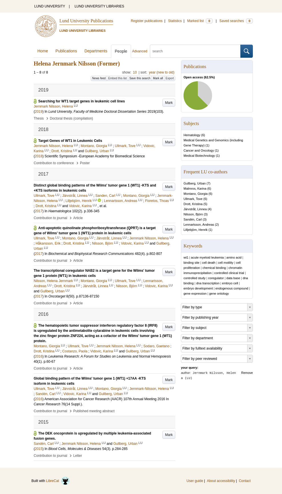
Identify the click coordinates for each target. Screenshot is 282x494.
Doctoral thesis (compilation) (71, 118)
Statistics (175, 21)
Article (78, 218)
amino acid (233, 257)
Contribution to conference (54, 163)
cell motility (225, 262)
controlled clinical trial (229, 273)
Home (42, 51)
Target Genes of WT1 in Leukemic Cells (70, 141)
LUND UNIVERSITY (49, 6)
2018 (39, 156)
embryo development (198, 288)
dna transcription (207, 283)
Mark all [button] (158, 78)
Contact (245, 481)
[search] (195, 51)
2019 (39, 112)
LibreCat (58, 480)
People (121, 51)
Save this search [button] (139, 78)
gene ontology (219, 293)
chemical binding (214, 267)
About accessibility (221, 481)
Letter (77, 456)
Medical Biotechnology (199, 155)
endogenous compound (231, 288)
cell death (208, 262)
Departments (95, 51)
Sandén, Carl (193, 219)
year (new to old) (161, 72)
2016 (39, 356)
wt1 (186, 257)
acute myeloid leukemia (207, 257)
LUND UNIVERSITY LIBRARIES (99, 6)
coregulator (216, 278)
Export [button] (170, 78)
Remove (247, 372)
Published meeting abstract (94, 411)
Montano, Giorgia (196, 193)
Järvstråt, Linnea (195, 209)
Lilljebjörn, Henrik (196, 229)
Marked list (200, 21)
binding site (192, 262)
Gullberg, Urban (195, 183)
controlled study (195, 278)
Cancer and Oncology (199, 150)
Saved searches (236, 21)
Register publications (146, 21)
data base (233, 278)
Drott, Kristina (193, 204)
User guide (195, 481)
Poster (85, 163)
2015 (39, 449)
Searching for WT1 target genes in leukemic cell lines (81, 101)
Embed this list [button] (117, 78)
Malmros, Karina (195, 188)
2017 (39, 211)
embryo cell (230, 283)
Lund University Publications (86, 20)
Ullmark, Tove (193, 199)
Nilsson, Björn (193, 214)
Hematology (192, 135)
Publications (66, 51)
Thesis (39, 118)
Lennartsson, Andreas (199, 224)
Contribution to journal (50, 218)
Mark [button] (169, 103)
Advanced (139, 51)
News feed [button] (99, 78)
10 (135, 72)
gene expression (195, 293)
